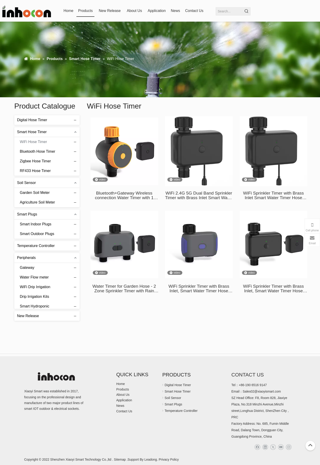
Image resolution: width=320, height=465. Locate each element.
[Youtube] (281, 447)
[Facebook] (257, 447)
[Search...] (229, 11)
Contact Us (124, 411)
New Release (28, 316)
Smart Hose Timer (32, 132)
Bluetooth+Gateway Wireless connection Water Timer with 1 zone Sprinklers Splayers (124, 195)
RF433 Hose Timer (35, 171)
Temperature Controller (36, 246)
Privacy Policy (169, 459)
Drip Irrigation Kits (34, 297)
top (310, 445)
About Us (123, 394)
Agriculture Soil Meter (37, 202)
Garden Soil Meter (35, 193)
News (120, 406)
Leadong (150, 459)
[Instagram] (288, 447)
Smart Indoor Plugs (35, 224)
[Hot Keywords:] (246, 11)
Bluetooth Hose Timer (37, 151)
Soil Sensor (26, 183)
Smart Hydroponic (34, 306)
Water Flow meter (34, 277)
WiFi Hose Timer (33, 142)
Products (122, 389)
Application (124, 400)
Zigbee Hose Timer (35, 161)
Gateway (27, 268)
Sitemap (120, 459)
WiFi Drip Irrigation (35, 287)
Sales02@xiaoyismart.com (262, 391)
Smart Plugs (27, 214)
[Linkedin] (265, 447)
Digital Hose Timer (32, 120)
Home (120, 384)
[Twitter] (273, 447)
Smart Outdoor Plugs (37, 234)
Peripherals (26, 258)
